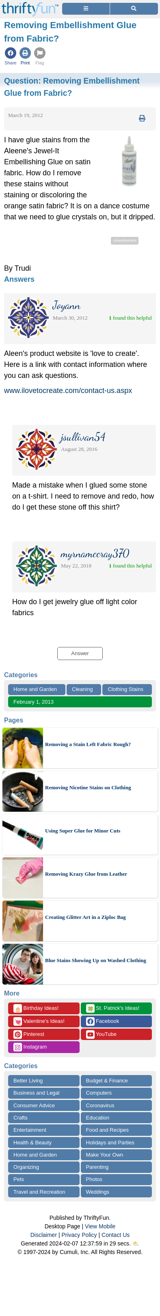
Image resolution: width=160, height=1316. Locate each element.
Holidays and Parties (110, 1142)
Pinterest (28, 1034)
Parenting (97, 1167)
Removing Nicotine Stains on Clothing (88, 787)
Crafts (20, 1118)
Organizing (26, 1167)
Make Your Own (104, 1155)
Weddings (98, 1192)
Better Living (28, 1081)
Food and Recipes (107, 1130)
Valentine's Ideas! (39, 1021)
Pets (18, 1179)
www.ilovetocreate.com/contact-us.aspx (68, 390)
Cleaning (82, 689)
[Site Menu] (86, 9)
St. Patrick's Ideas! (113, 1008)
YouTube (101, 1034)
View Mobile (100, 1226)
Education (98, 1118)
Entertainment (29, 1130)
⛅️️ (135, 1243)
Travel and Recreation (39, 1192)
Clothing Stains (125, 689)
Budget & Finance (107, 1081)
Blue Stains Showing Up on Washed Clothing (95, 960)
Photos (94, 1179)
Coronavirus (100, 1105)
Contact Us (116, 1235)
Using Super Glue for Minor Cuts (82, 831)
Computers (99, 1093)
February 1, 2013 (33, 702)
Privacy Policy (79, 1235)
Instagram (30, 1047)
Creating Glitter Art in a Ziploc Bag (85, 917)
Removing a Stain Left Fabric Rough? (88, 744)
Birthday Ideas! (35, 1008)
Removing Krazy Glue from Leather (86, 874)
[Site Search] (134, 9)
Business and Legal (36, 1093)
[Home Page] (30, 4)
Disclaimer (43, 1235)
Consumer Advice (34, 1105)
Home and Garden (35, 689)
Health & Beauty (32, 1142)
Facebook (102, 1021)
